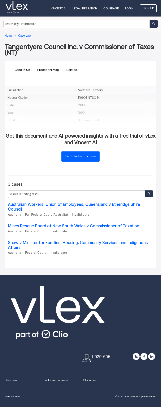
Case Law (11, 380)
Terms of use (12, 396)
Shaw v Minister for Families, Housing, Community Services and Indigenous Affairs (78, 245)
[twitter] (136, 356)
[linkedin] (151, 356)
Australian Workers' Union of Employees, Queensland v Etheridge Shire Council (74, 207)
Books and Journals (56, 380)
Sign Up (148, 8)
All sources (89, 380)
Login (129, 8)
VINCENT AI (58, 8)
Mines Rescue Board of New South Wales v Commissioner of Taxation (73, 226)
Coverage (111, 8)
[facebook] (143, 356)
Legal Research (85, 8)
